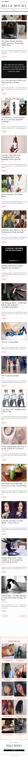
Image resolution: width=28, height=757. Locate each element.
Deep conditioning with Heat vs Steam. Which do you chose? (13, 447)
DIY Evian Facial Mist (10, 375)
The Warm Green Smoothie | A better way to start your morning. (13, 484)
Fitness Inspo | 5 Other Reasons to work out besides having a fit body (13, 597)
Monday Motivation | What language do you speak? (12, 266)
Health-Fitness (4, 487)
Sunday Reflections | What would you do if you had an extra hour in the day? (11, 560)
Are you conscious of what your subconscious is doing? (13, 81)
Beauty (2, 47)
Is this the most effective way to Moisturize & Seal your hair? (13, 231)
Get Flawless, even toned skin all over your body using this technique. (13, 119)
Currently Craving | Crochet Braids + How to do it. (12, 521)
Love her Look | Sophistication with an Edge (13, 410)
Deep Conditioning (4, 450)
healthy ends (3, 234)
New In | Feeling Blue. (10, 342)
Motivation (3, 84)
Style (2, 198)
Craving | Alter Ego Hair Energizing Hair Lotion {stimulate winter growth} (10, 157)
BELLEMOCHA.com (15, 755)
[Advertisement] (14, 628)
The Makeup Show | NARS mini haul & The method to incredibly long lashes (14, 304)
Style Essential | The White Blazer (12, 195)
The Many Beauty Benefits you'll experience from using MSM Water (12, 43)
